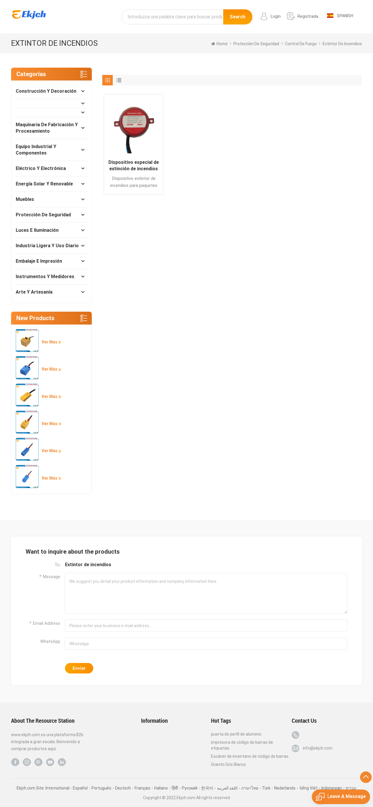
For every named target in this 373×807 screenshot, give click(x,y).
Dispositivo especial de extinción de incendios (133, 165)
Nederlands (284, 788)
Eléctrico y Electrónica (41, 168)
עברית (351, 788)
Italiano (161, 788)
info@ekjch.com (317, 748)
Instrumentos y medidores (45, 276)
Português (101, 788)
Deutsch (123, 788)
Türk (266, 788)
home (219, 43)
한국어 (207, 788)
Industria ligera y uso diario (47, 245)
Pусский (189, 788)
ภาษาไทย (249, 788)
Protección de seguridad (43, 214)
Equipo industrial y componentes (36, 150)
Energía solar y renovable (44, 184)
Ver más (51, 342)
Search (237, 17)
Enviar (79, 668)
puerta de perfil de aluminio (236, 734)
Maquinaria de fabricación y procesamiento (47, 128)
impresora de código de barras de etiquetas (242, 745)
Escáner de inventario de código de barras (249, 756)
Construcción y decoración (46, 91)
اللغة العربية (227, 788)
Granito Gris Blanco (228, 764)
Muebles (25, 199)
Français (142, 788)
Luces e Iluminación (37, 230)
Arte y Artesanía (34, 292)
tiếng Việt (308, 788)
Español (80, 788)
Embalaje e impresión (39, 261)
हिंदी (175, 788)
